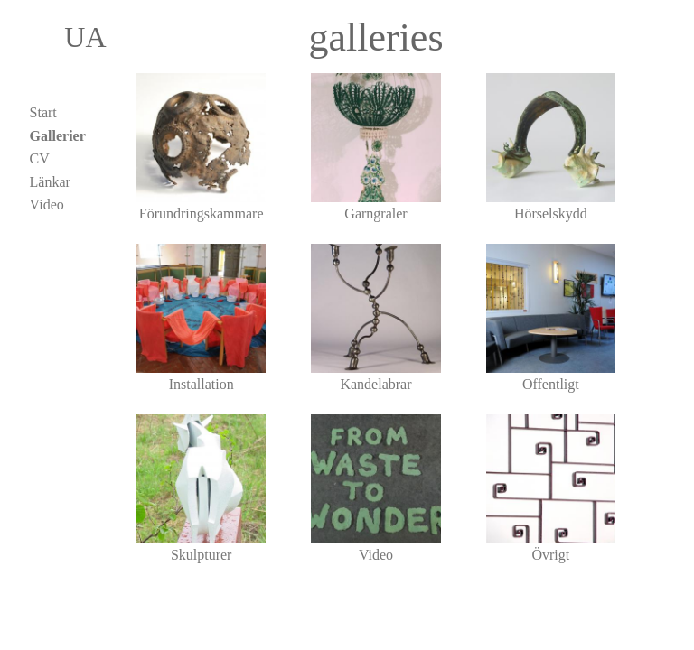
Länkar (50, 182)
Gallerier (58, 136)
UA (71, 37)
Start (43, 112)
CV (40, 158)
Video (47, 204)
